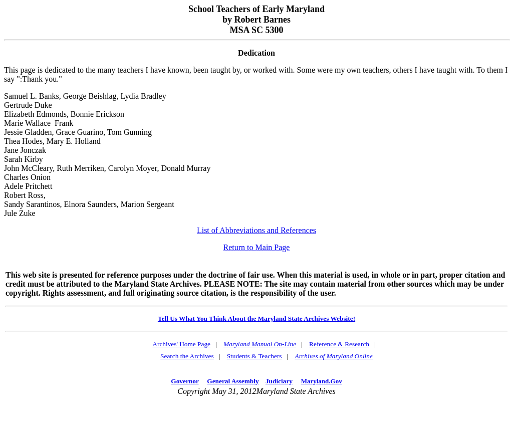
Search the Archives (187, 356)
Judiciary (279, 381)
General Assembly (233, 381)
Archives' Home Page (181, 344)
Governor (184, 381)
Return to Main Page (256, 247)
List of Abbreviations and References (256, 230)
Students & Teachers (254, 356)
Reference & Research (339, 344)
